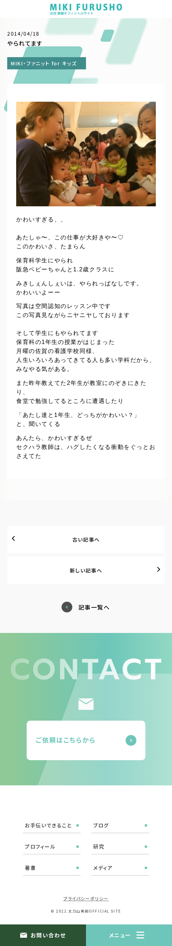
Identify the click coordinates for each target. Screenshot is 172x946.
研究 (98, 846)
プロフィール (40, 846)
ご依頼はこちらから (66, 739)
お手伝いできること (48, 825)
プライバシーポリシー (86, 898)
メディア (103, 867)
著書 (30, 867)
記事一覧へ (94, 607)
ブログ (101, 825)
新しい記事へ (86, 570)
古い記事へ (86, 539)
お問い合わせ (48, 935)
